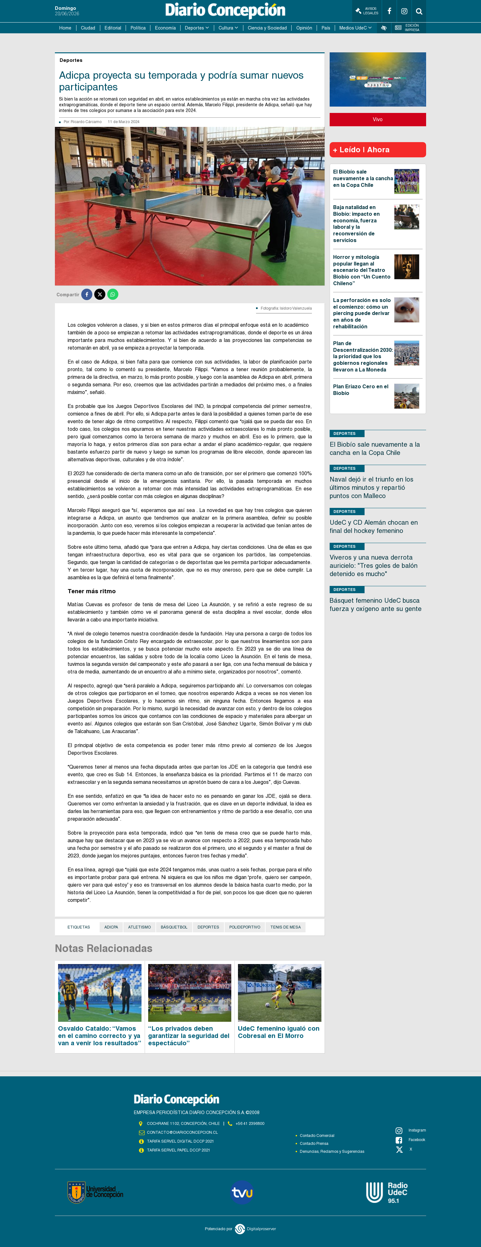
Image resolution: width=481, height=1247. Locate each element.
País (326, 27)
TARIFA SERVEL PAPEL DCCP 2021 (178, 1150)
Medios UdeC (353, 27)
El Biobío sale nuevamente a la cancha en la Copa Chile (363, 178)
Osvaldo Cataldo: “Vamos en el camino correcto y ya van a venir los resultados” (99, 1036)
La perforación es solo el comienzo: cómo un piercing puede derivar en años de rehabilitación (362, 313)
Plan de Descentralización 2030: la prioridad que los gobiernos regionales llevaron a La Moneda (363, 356)
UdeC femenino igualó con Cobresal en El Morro (279, 1032)
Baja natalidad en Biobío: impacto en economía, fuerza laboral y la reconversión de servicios (356, 223)
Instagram (411, 1130)
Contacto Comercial (317, 1135)
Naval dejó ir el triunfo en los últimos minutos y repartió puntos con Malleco (371, 488)
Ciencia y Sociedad (267, 27)
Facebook (410, 1140)
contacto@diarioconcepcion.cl (182, 1132)
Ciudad (88, 27)
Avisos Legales (366, 11)
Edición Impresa (407, 28)
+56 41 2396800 (250, 1123)
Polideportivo (244, 927)
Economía (165, 27)
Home (65, 27)
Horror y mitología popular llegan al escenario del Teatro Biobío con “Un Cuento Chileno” (362, 270)
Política (138, 27)
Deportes (194, 27)
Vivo (378, 119)
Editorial (113, 27)
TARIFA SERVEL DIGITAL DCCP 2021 (180, 1141)
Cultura (226, 27)
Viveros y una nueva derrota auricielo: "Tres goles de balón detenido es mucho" (374, 566)
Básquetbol (174, 927)
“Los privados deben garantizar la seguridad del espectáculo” (188, 1036)
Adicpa (111, 927)
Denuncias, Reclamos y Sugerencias (332, 1151)
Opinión (304, 27)
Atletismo (139, 927)
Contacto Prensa (314, 1143)
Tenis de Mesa (285, 927)
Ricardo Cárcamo (86, 122)
